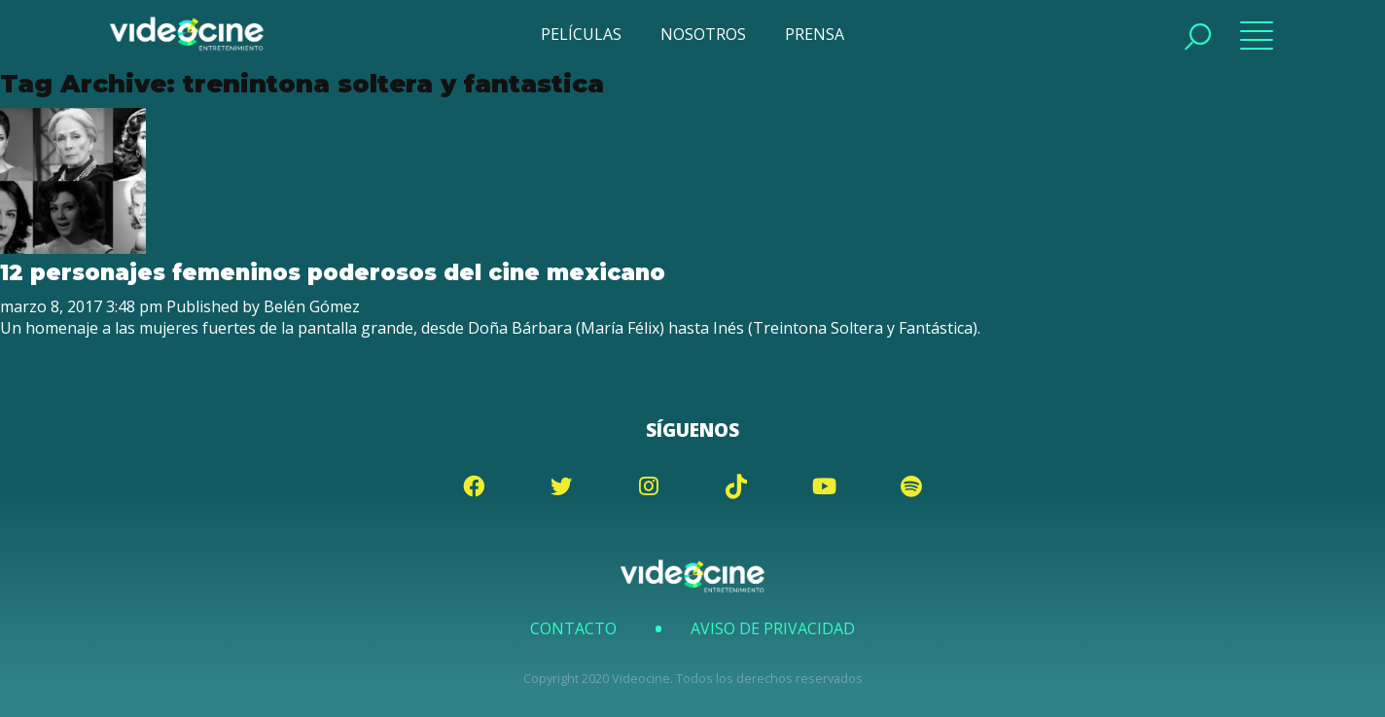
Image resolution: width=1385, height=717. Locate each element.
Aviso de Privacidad (773, 628)
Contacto (573, 628)
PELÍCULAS (581, 34)
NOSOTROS (703, 34)
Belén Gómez (312, 306)
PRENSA (814, 34)
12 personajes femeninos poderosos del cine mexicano (332, 272)
